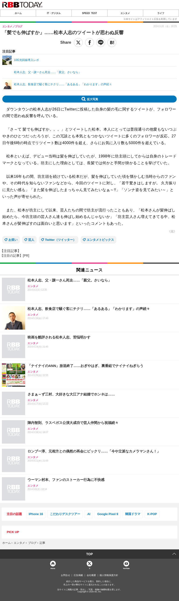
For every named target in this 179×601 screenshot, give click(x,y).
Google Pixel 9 (107, 514)
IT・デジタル (54, 13)
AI (88, 514)
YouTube (126, 568)
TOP (89, 554)
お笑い (12, 240)
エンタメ (125, 13)
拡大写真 (92, 99)
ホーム (18, 13)
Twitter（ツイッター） (60, 240)
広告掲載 (78, 575)
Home (53, 568)
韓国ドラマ (132, 514)
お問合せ (65, 575)
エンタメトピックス (100, 240)
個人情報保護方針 (109, 575)
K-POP (152, 514)
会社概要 (91, 575)
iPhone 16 (36, 514)
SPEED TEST (89, 13)
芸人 (31, 240)
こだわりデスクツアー (65, 514)
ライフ (160, 13)
